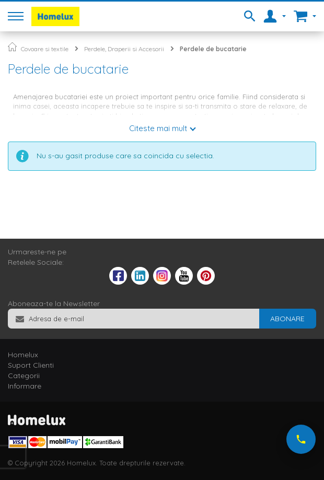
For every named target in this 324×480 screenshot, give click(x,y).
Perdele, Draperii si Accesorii (124, 49)
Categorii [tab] (24, 375)
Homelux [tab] (23, 354)
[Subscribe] (287, 319)
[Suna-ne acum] (301, 439)
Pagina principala (12, 46)
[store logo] (55, 16)
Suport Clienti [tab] (31, 365)
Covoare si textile (44, 49)
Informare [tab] (24, 386)
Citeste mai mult (158, 128)
